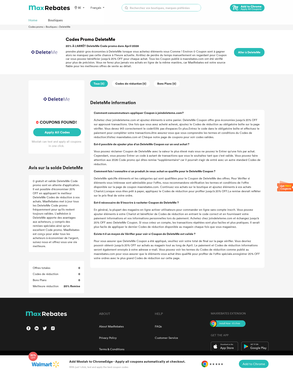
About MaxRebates (111, 326)
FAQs (158, 326)
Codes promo (35, 26)
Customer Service (166, 338)
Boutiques (51, 26)
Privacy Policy (108, 338)
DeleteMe (64, 26)
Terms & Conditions (111, 349)
